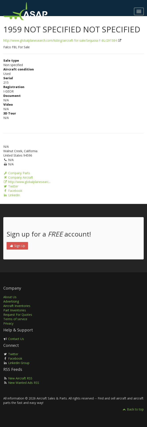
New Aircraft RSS (20, 378)
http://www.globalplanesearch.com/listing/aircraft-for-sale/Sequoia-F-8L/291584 (60, 40)
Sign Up (17, 246)
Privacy (8, 323)
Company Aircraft (18, 177)
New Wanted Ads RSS (23, 383)
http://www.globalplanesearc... (27, 182)
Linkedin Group (18, 363)
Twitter (10, 186)
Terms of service (15, 319)
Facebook (12, 191)
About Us (10, 297)
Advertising (11, 301)
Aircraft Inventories (16, 306)
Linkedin (11, 195)
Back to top (133, 409)
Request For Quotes (17, 314)
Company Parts (16, 173)
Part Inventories (14, 310)
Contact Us (16, 339)
